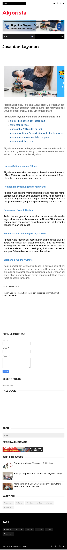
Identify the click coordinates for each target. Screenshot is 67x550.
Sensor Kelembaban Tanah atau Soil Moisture (34, 463)
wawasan (8, 503)
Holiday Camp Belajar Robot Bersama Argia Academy (38, 474)
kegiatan (8, 508)
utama (49, 503)
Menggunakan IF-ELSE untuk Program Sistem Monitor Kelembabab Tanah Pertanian (38, 485)
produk (30, 503)
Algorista (15, 13)
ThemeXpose (15, 546)
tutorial (19, 503)
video (39, 503)
